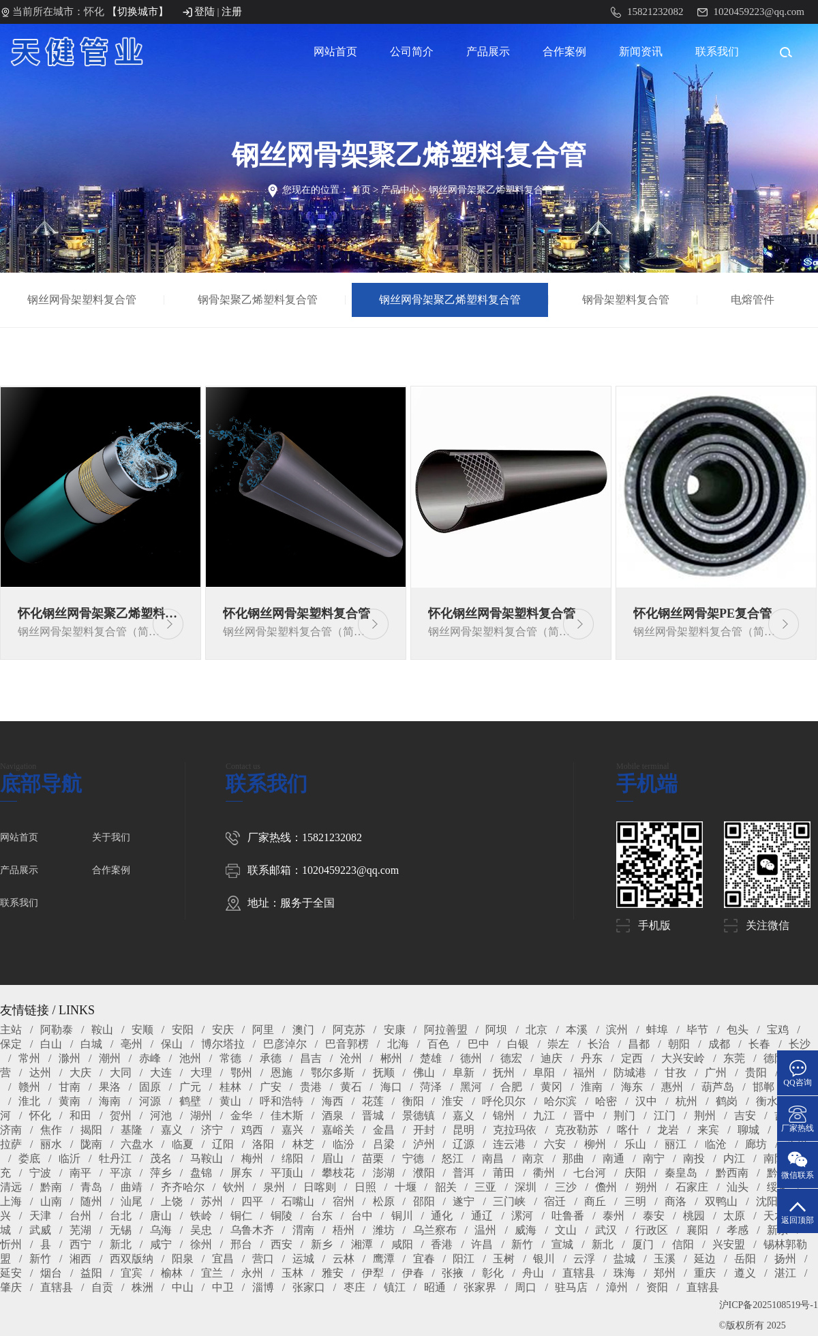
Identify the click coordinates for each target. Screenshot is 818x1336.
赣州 (29, 1087)
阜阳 (544, 1072)
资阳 (657, 1287)
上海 (11, 1201)
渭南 (303, 1230)
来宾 (708, 1130)
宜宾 (131, 1273)
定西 (632, 1058)
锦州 (504, 1115)
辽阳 (223, 1144)
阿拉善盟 (446, 1029)
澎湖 (384, 1173)
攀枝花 (338, 1173)
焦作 (51, 1130)
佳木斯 (287, 1115)
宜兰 (212, 1273)
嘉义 (463, 1115)
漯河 (522, 1215)
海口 (391, 1087)
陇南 (91, 1144)
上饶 (172, 1201)
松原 (384, 1201)
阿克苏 (349, 1029)
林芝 (303, 1144)
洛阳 (263, 1144)
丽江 (675, 1144)
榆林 (172, 1273)
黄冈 (551, 1087)
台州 (80, 1215)
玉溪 (665, 1258)
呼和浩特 (281, 1101)
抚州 (504, 1072)
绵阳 (292, 1158)
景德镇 (418, 1115)
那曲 (573, 1158)
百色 (438, 1044)
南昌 (493, 1158)
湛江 (785, 1273)
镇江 (395, 1287)
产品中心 (400, 190)
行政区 (651, 1230)
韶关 (446, 1187)
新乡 (322, 1244)
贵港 (311, 1087)
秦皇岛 (681, 1173)
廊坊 (756, 1144)
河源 (150, 1101)
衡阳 (413, 1101)
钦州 (234, 1187)
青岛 (91, 1187)
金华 (241, 1115)
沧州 (351, 1058)
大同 (121, 1072)
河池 (161, 1115)
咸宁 (161, 1244)
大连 (161, 1072)
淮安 (453, 1101)
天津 (40, 1215)
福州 (584, 1072)
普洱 (463, 1173)
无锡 (121, 1230)
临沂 (69, 1158)
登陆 (204, 11)
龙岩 (668, 1130)
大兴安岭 (683, 1058)
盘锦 (201, 1173)
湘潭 (362, 1244)
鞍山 (102, 1029)
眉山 (333, 1158)
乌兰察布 (435, 1230)
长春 (759, 1044)
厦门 (643, 1244)
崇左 (558, 1044)
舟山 (533, 1273)
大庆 (80, 1072)
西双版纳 (131, 1258)
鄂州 (241, 1072)
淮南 (592, 1087)
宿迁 (555, 1201)
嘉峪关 (338, 1130)
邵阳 (424, 1201)
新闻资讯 (641, 51)
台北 (121, 1215)
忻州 (11, 1244)
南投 (694, 1158)
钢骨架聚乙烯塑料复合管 (260, 299)
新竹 (522, 1244)
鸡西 (252, 1130)
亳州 (131, 1044)
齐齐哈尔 (182, 1187)
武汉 (606, 1230)
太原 (734, 1215)
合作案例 (564, 51)
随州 (91, 1201)
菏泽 (431, 1087)
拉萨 (11, 1144)
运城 (303, 1258)
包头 (737, 1029)
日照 (365, 1187)
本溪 (577, 1029)
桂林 (230, 1087)
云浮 (584, 1258)
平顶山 (287, 1173)
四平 (252, 1201)
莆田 (504, 1173)
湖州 (201, 1115)
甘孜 (675, 1072)
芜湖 (80, 1230)
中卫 (223, 1287)
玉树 (504, 1258)
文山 (566, 1230)
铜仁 (241, 1215)
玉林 (292, 1273)
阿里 (263, 1029)
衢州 (544, 1173)
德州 (471, 1058)
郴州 (391, 1058)
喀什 (628, 1130)
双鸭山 (721, 1201)
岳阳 (745, 1258)
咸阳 (402, 1244)
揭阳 (91, 1130)
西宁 (80, 1244)
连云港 (509, 1144)
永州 (252, 1273)
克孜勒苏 (577, 1130)
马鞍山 (206, 1158)
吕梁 (384, 1144)
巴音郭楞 (347, 1044)
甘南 (69, 1087)
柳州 (595, 1144)
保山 (172, 1044)
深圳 (525, 1187)
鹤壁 (190, 1101)
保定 (11, 1044)
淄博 (263, 1287)
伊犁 (373, 1273)
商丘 (595, 1201)
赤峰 (150, 1058)
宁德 (413, 1158)
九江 (544, 1115)
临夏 (183, 1144)
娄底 (29, 1158)
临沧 (716, 1144)
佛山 (424, 1072)
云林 (343, 1258)
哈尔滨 (560, 1101)
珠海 (624, 1273)
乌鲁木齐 (252, 1230)
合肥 (511, 1087)
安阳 (183, 1029)
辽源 (463, 1144)
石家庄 (692, 1187)
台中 (362, 1215)
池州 (190, 1058)
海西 (333, 1101)
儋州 (606, 1187)
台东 (322, 1215)
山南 (51, 1201)
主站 (11, 1029)
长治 (598, 1044)
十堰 (405, 1187)
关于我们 (111, 837)
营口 (263, 1258)
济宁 (212, 1130)
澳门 (303, 1029)
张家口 (308, 1287)
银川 (544, 1258)
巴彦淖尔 (285, 1044)
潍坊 (384, 1230)
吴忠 (201, 1230)
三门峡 (509, 1201)
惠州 (672, 1087)
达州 (40, 1072)
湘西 (80, 1258)
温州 (485, 1230)
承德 (271, 1058)
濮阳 (424, 1173)
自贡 (102, 1287)
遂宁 (463, 1201)
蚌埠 (657, 1029)
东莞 (734, 1058)
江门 (665, 1115)
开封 (424, 1130)
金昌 (384, 1130)
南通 (613, 1158)
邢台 (241, 1244)
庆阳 (635, 1173)
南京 (533, 1158)
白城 (91, 1044)
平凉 (121, 1173)
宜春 (424, 1258)
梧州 (343, 1230)
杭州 (686, 1101)
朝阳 (679, 1044)
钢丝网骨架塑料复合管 (83, 299)
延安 (11, 1273)
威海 (525, 1230)
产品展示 (488, 51)
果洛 (110, 1087)
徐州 (201, 1244)
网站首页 (335, 51)
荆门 (624, 1115)
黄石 (351, 1087)
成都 (719, 1044)
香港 (442, 1244)
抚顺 (384, 1072)
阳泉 (183, 1258)
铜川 (402, 1215)
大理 (201, 1072)
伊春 (413, 1273)
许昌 (482, 1244)
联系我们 (717, 51)
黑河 (471, 1087)
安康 (395, 1029)
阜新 (463, 1072)
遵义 (745, 1273)
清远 (11, 1187)
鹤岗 (727, 1101)
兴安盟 (728, 1244)
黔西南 (732, 1173)
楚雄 (431, 1058)
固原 (150, 1087)
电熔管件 (753, 299)
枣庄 (354, 1287)
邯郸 (763, 1087)
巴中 (478, 1044)
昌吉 (311, 1058)
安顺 (142, 1029)
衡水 (767, 1101)
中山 (183, 1287)
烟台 (51, 1273)
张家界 (480, 1287)
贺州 (121, 1115)
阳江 (463, 1258)
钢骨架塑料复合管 (627, 299)
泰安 (654, 1215)
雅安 (333, 1273)
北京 (536, 1029)
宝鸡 (778, 1029)
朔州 (646, 1187)
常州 (29, 1058)
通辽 (482, 1215)
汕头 (737, 1187)
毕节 (697, 1029)
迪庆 (551, 1058)
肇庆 (11, 1287)
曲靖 (131, 1187)
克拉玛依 (514, 1130)
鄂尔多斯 (332, 1072)
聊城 (748, 1130)
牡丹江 (115, 1158)
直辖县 (578, 1273)
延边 (705, 1258)
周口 (525, 1287)
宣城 (562, 1244)
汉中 (646, 1101)
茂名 (161, 1158)
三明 (635, 1201)
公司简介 (412, 51)
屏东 (241, 1173)
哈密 (606, 1101)
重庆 (705, 1273)
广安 (271, 1087)
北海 (398, 1044)
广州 (716, 1072)
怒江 (453, 1158)
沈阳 (767, 1201)
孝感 (737, 1230)
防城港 (630, 1072)
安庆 (223, 1029)
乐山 (635, 1144)
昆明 (463, 1130)
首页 (361, 190)
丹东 (592, 1058)
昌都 (639, 1044)
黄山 (230, 1101)
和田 (80, 1115)
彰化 (493, 1273)
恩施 (281, 1072)
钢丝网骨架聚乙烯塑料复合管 (491, 190)
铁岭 (201, 1215)
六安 (555, 1144)
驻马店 (571, 1287)
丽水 (51, 1144)
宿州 (343, 1201)
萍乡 (161, 1173)
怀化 (40, 1115)
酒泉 (333, 1115)
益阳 (91, 1273)
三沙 (566, 1187)
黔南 (51, 1187)
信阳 (683, 1244)
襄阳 (697, 1230)
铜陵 (281, 1215)
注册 (232, 11)
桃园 (694, 1215)
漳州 (617, 1287)
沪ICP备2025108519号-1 (768, 1305)
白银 (518, 1044)
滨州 (617, 1029)
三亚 (485, 1187)
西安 (281, 1244)
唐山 (161, 1215)
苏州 (212, 1201)
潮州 (110, 1058)
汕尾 (131, 1201)
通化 (442, 1215)
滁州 (69, 1058)
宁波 (40, 1173)
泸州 (424, 1144)
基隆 (131, 1130)
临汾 (343, 1144)
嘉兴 (292, 1130)
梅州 (252, 1158)
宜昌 (223, 1258)
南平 (80, 1173)
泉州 (274, 1187)
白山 (51, 1044)
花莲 (373, 1101)
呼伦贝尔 (504, 1101)
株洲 (142, 1287)
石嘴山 (298, 1201)
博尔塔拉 (223, 1044)
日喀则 (319, 1187)
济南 (11, 1130)
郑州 (665, 1273)
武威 (40, 1230)
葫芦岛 (717, 1087)
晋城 (373, 1115)
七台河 (589, 1173)
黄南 (69, 1101)
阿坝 (496, 1029)
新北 (121, 1244)
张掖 (453, 1273)
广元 (190, 1087)
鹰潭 (384, 1258)
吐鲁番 (567, 1215)
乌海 (161, 1230)
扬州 (785, 1258)
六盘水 (137, 1144)
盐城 (624, 1258)
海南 (110, 1101)
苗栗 (373, 1158)
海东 (632, 1087)
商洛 (675, 1201)
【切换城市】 (137, 11)
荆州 (705, 1115)
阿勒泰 (56, 1029)
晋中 (584, 1115)
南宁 (654, 1158)
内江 (734, 1158)
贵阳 (756, 1072)
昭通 (435, 1287)
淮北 (29, 1101)
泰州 (613, 1215)
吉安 (745, 1115)
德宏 (511, 1058)
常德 (230, 1058)
